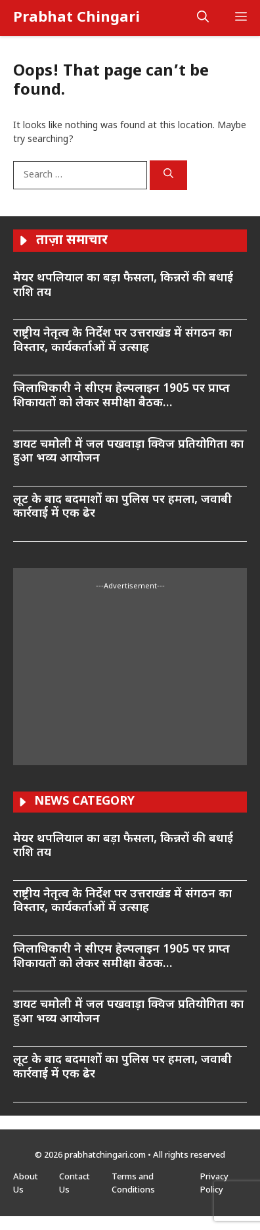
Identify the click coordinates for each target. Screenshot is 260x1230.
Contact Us (74, 1183)
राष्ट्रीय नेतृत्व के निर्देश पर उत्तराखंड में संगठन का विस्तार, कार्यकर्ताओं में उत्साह (122, 341)
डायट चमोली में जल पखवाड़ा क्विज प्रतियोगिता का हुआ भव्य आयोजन (128, 452)
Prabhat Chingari (76, 18)
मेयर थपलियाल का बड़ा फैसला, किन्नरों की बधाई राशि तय (123, 285)
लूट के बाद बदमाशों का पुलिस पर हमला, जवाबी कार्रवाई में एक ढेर (122, 507)
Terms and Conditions (133, 1183)
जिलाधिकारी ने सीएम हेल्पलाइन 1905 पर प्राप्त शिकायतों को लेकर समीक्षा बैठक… (121, 396)
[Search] (168, 175)
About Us (25, 1183)
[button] (203, 18)
